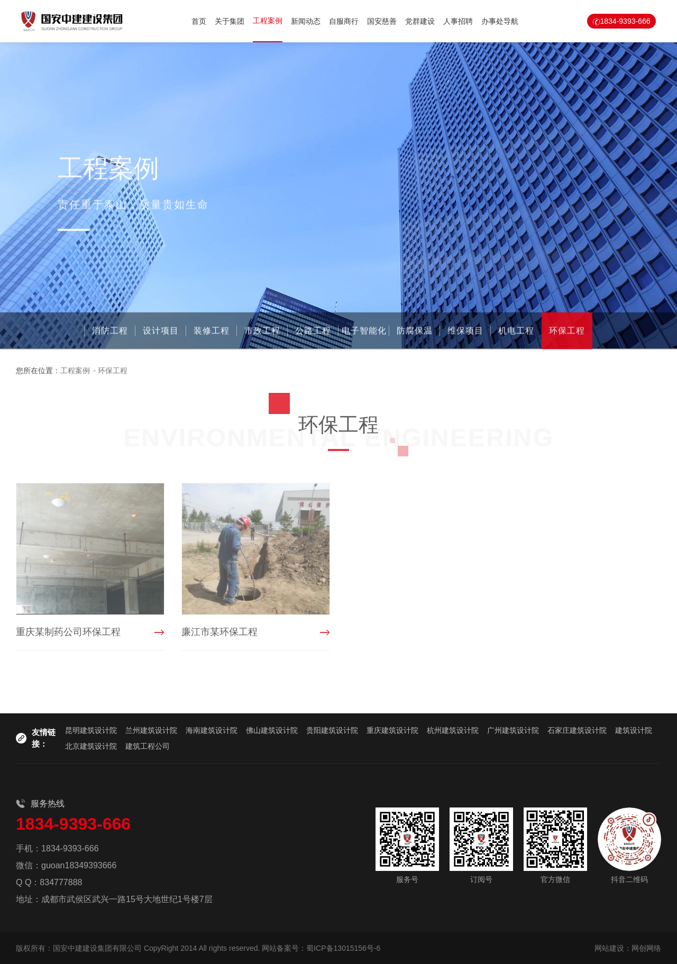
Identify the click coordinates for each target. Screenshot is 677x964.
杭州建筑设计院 (453, 730)
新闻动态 (306, 21)
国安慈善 (382, 21)
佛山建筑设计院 (272, 730)
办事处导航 (499, 21)
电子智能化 (364, 332)
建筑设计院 (633, 730)
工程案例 (267, 20)
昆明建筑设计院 (91, 730)
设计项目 (161, 332)
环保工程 (567, 332)
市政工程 (262, 332)
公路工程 (313, 332)
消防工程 (110, 332)
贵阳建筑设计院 (332, 730)
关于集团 (229, 21)
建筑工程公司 (147, 746)
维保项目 (465, 332)
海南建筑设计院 (211, 730)
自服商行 (344, 21)
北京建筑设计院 (91, 746)
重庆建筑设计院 (392, 730)
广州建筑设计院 (513, 730)
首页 (198, 21)
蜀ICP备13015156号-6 (343, 948)
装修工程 (212, 332)
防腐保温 (415, 332)
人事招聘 (458, 21)
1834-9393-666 (625, 21)
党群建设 (420, 21)
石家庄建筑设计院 (577, 730)
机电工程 (516, 332)
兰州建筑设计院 (151, 730)
